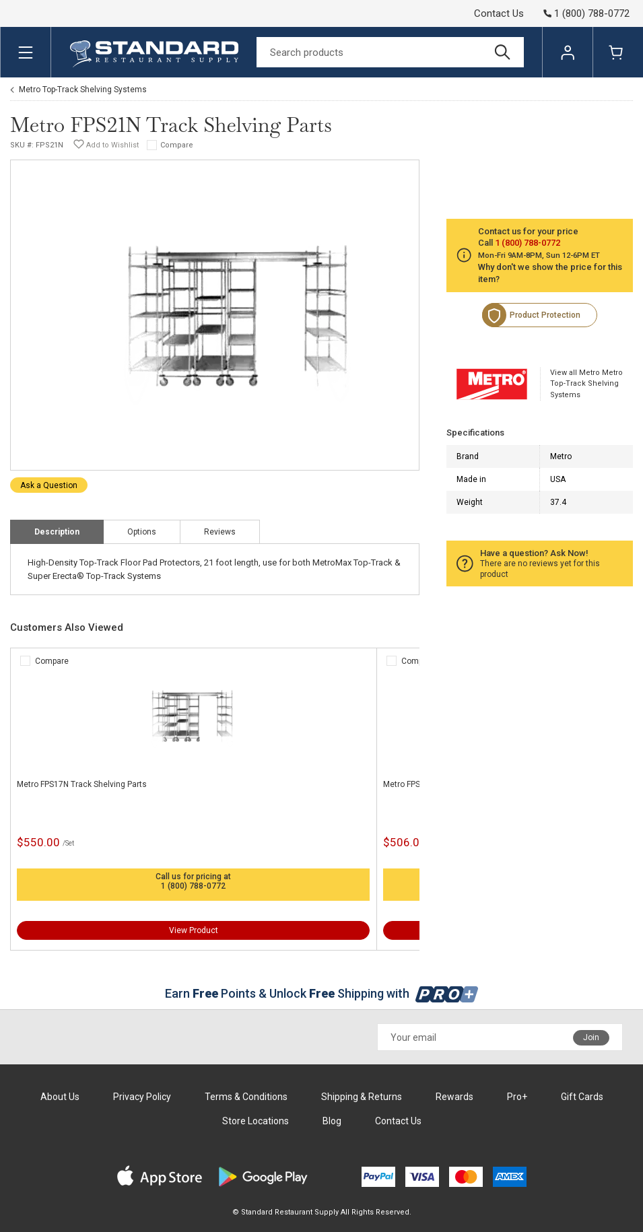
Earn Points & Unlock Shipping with (321, 993)
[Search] (390, 52)
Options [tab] (141, 532)
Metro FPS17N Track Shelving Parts (82, 784)
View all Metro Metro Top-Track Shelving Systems (586, 383)
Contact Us (499, 13)
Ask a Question (48, 485)
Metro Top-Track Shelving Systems (83, 89)
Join (591, 1037)
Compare (176, 145)
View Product (193, 930)
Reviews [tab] (220, 532)
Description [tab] (56, 532)
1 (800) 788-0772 (193, 886)
